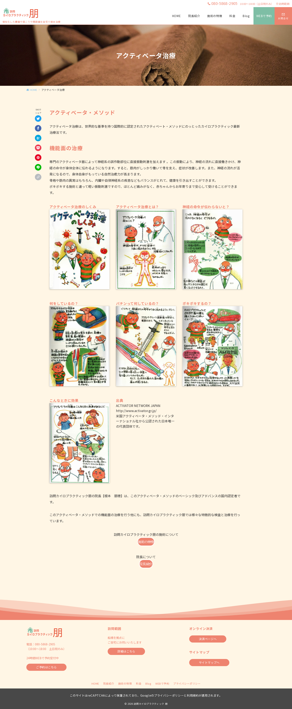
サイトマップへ (209, 662)
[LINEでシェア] (38, 167)
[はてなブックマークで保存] (38, 138)
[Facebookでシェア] (38, 128)
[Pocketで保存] (38, 148)
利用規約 (193, 695)
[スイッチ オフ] (283, 16)
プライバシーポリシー (187, 683)
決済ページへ (208, 639)
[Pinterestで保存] (38, 157)
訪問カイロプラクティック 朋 (150, 703)
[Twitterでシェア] (38, 118)
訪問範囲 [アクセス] (283, 4)
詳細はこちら (126, 651)
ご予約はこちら (46, 667)
